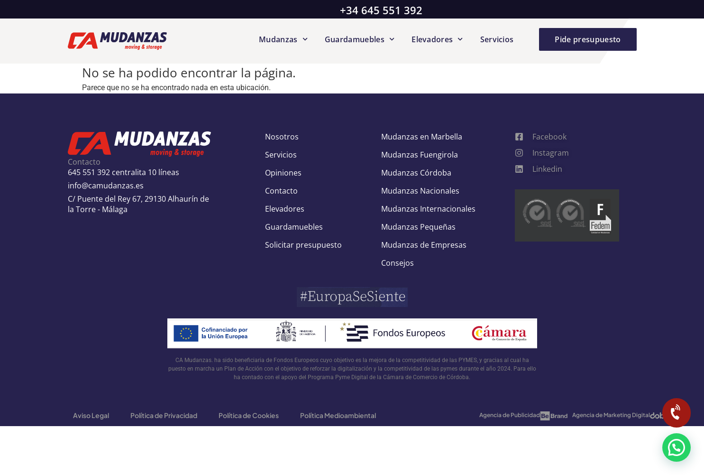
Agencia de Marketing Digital (611, 415)
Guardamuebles (359, 39)
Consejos (397, 263)
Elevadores (437, 39)
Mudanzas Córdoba (416, 173)
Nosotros (282, 136)
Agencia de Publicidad (509, 415)
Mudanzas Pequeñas (418, 227)
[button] (676, 447)
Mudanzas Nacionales (420, 191)
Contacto (281, 191)
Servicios (497, 39)
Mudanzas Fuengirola (419, 154)
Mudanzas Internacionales (428, 209)
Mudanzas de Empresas (423, 245)
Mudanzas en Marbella (421, 136)
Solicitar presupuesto (303, 245)
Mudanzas (283, 39)
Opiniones (283, 173)
